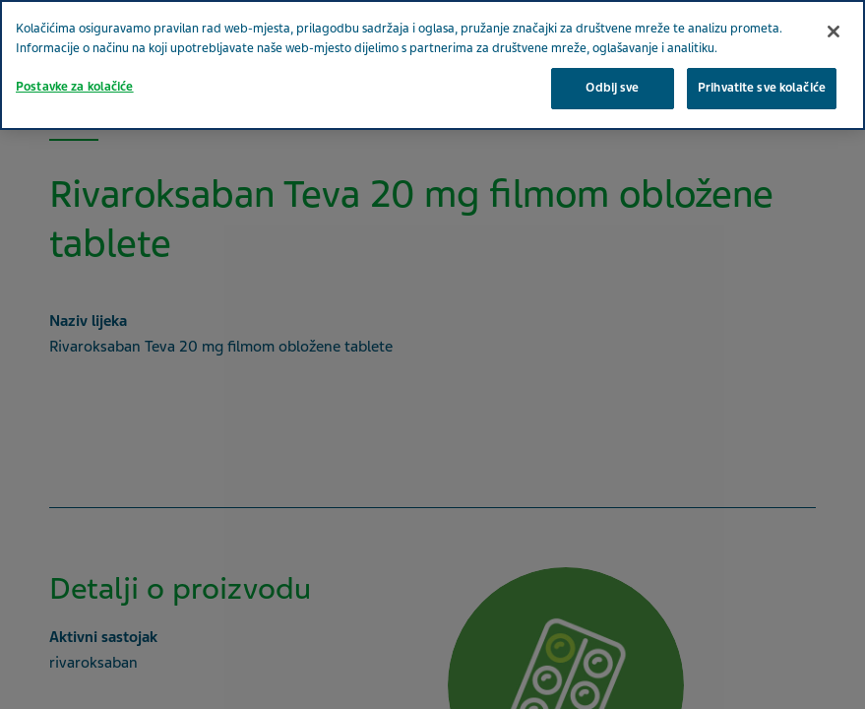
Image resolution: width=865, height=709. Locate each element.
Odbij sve (612, 88)
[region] (432, 65)
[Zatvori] (833, 31)
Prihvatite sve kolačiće (762, 88)
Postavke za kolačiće (75, 87)
